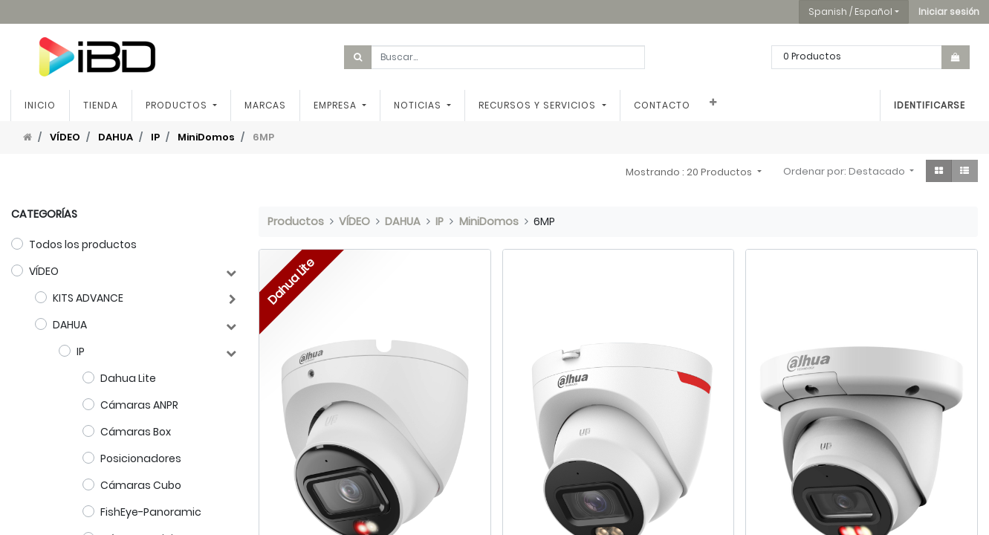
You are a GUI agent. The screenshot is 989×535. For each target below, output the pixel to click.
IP (155, 137)
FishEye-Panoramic (150, 512)
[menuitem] (41, 105)
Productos (295, 221)
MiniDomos (206, 137)
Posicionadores (140, 458)
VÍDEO (65, 137)
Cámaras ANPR (139, 405)
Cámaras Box (135, 431)
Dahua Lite (128, 378)
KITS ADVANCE (88, 298)
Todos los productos (83, 244)
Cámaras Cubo (140, 485)
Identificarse (928, 105)
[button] (949, 12)
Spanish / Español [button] (850, 11)
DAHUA (115, 137)
